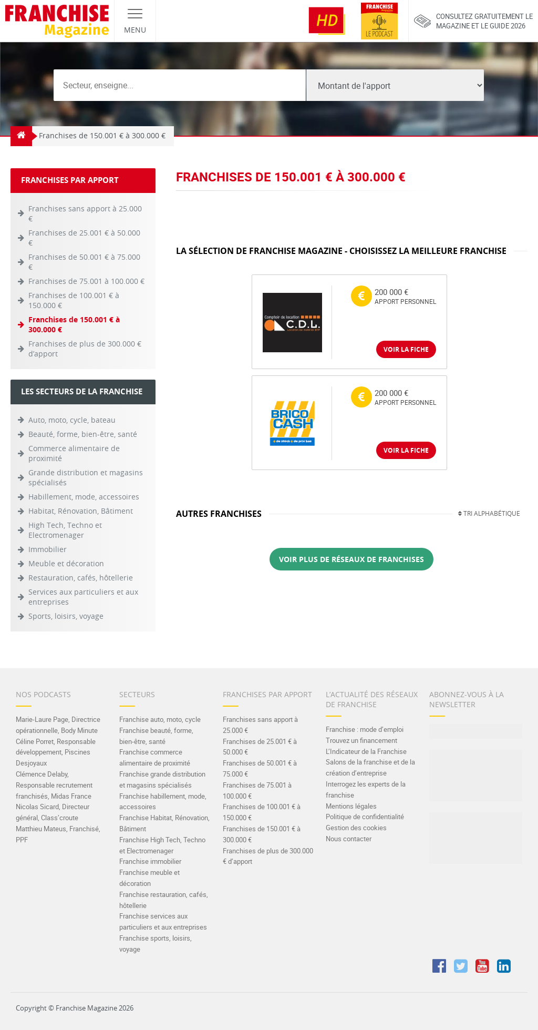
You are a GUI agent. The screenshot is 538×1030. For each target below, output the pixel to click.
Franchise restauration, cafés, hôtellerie (163, 900)
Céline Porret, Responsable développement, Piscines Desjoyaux (56, 752)
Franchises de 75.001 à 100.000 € (86, 281)
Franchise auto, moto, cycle (160, 719)
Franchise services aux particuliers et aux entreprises (163, 921)
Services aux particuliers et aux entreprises (83, 597)
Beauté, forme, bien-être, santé (82, 434)
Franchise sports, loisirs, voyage (155, 943)
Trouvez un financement (361, 740)
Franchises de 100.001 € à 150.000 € (73, 300)
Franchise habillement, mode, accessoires (162, 801)
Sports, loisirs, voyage (66, 616)
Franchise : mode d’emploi (365, 729)
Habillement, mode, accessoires (83, 497)
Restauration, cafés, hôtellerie (80, 578)
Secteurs (137, 694)
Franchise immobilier (150, 861)
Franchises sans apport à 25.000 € (85, 213)
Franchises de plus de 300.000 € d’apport (84, 349)
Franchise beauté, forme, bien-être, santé (156, 736)
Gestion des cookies (356, 827)
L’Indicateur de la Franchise (366, 751)
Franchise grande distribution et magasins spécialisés (162, 779)
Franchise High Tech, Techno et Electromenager (162, 845)
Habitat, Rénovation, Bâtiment (80, 511)
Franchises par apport (267, 694)
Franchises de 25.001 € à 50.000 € (84, 238)
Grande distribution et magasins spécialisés (85, 477)
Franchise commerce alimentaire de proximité (154, 757)
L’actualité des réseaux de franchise (372, 699)
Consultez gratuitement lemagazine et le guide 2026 (473, 21)
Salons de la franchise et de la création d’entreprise (370, 767)
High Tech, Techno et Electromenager (65, 530)
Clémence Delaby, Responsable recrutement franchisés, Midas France (54, 785)
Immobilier (47, 549)
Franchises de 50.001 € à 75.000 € (84, 262)
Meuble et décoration (66, 563)
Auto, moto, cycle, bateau (72, 420)
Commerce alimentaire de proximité (74, 453)
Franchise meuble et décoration (149, 878)
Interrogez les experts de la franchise (366, 789)
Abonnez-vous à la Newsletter (466, 699)
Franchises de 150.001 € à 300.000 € (74, 324)
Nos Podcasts (43, 694)
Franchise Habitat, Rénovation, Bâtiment (164, 823)
